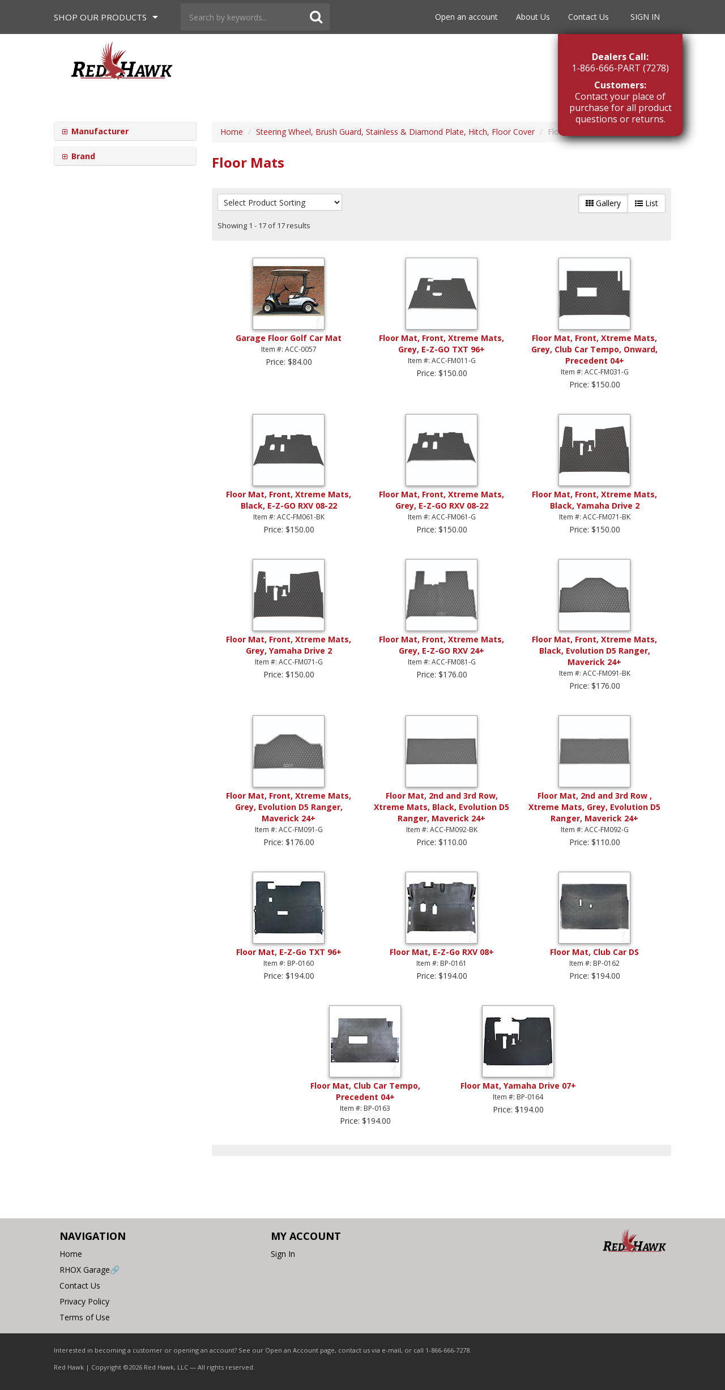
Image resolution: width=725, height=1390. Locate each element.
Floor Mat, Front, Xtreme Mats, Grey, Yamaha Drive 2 (288, 645)
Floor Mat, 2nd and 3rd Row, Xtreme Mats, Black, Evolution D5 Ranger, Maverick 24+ (441, 807)
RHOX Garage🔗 (89, 1269)
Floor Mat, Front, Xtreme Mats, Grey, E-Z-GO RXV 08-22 (441, 500)
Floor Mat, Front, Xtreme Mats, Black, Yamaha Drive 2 (594, 500)
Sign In (645, 16)
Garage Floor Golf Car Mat (289, 337)
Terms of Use (84, 1317)
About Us (533, 16)
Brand (82, 156)
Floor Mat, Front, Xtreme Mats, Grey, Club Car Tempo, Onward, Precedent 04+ (594, 349)
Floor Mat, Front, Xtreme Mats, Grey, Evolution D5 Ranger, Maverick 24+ (288, 807)
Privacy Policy (84, 1301)
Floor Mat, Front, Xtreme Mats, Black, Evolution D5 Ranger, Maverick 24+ (594, 650)
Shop (100, 17)
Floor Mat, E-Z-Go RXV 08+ (442, 951)
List (646, 203)
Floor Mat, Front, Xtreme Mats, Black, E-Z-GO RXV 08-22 (288, 500)
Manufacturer (99, 131)
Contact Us (588, 16)
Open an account (466, 16)
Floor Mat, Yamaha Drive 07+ (518, 1085)
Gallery (603, 203)
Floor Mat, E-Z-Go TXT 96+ (289, 951)
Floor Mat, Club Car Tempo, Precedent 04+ (365, 1091)
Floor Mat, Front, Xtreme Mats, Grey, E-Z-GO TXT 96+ (441, 343)
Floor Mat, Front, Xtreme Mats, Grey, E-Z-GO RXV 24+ (441, 645)
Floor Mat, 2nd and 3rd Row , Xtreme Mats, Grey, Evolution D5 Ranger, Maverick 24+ (594, 807)
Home (70, 1253)
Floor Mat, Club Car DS (594, 951)
